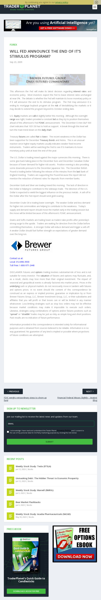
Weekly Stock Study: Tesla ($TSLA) (33, 465)
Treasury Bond (47, 140)
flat (37, 137)
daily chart (46, 130)
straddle (26, 314)
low (44, 137)
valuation (45, 275)
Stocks (30, 469)
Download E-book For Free (26, 591)
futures (22, 137)
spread (14, 314)
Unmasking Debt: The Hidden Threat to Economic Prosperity (47, 477)
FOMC (42, 123)
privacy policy (61, 2)
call (34, 116)
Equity (17, 116)
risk (56, 105)
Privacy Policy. (63, 430)
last (78, 171)
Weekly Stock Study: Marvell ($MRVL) (34, 489)
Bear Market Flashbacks (28, 501)
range (12, 119)
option (38, 272)
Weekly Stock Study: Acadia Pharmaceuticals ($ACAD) (43, 513)
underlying (15, 286)
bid (54, 119)
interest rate (79, 91)
